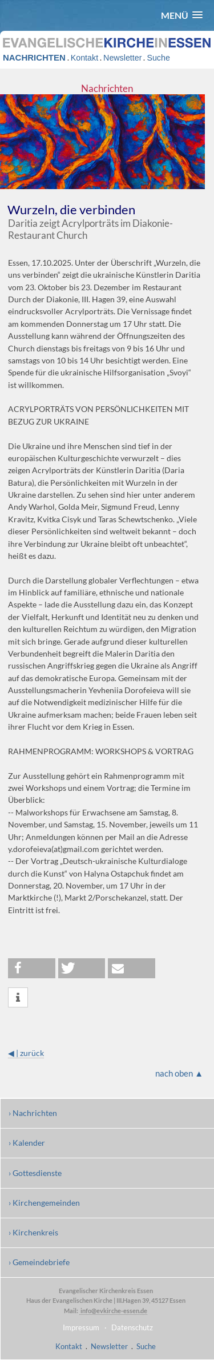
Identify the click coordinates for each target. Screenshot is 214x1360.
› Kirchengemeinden (44, 1202)
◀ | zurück (26, 1053)
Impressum (81, 1327)
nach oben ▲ (179, 1073)
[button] (181, 15)
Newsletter (122, 57)
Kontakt (84, 57)
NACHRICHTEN (34, 57)
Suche (158, 57)
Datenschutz (132, 1327)
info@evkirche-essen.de (113, 1310)
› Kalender (27, 1142)
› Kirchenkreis (33, 1232)
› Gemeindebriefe (39, 1262)
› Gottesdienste (35, 1173)
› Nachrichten (33, 1113)
